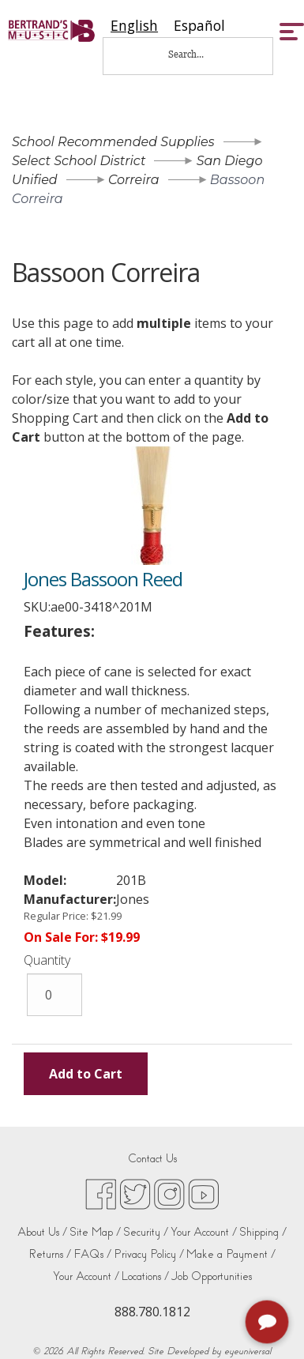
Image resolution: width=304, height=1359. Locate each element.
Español (199, 26)
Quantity (47, 960)
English (134, 26)
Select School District (78, 160)
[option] (199, 26)
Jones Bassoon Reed (103, 579)
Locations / (145, 1276)
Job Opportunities (211, 1276)
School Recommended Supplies (113, 141)
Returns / (49, 1254)
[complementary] (268, 1323)
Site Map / (95, 1232)
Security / (145, 1232)
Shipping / (263, 1232)
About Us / (42, 1232)
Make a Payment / (231, 1254)
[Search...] (196, 54)
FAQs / (92, 1254)
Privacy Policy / (149, 1254)
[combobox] (134, 26)
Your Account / (204, 1232)
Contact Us (152, 1158)
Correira (134, 179)
